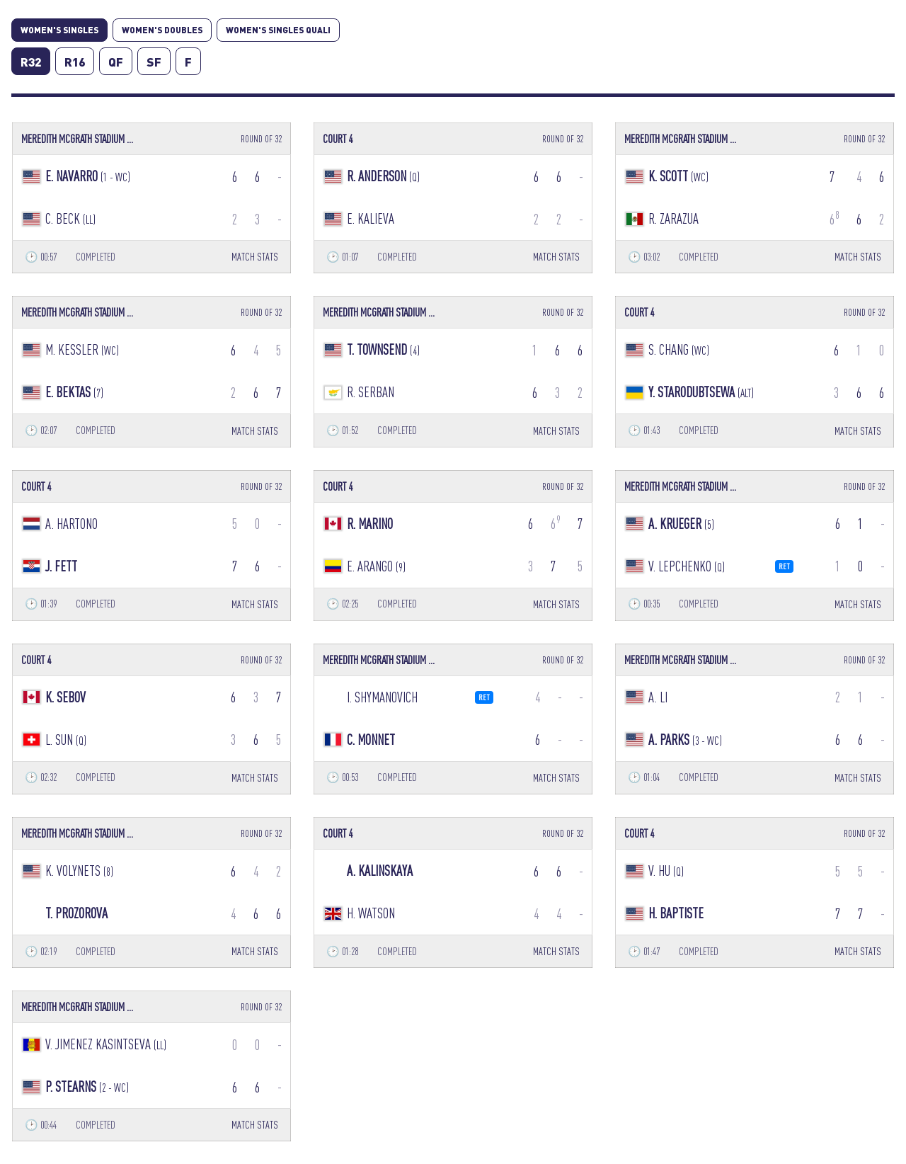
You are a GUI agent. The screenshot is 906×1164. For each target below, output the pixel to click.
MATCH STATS (254, 257)
